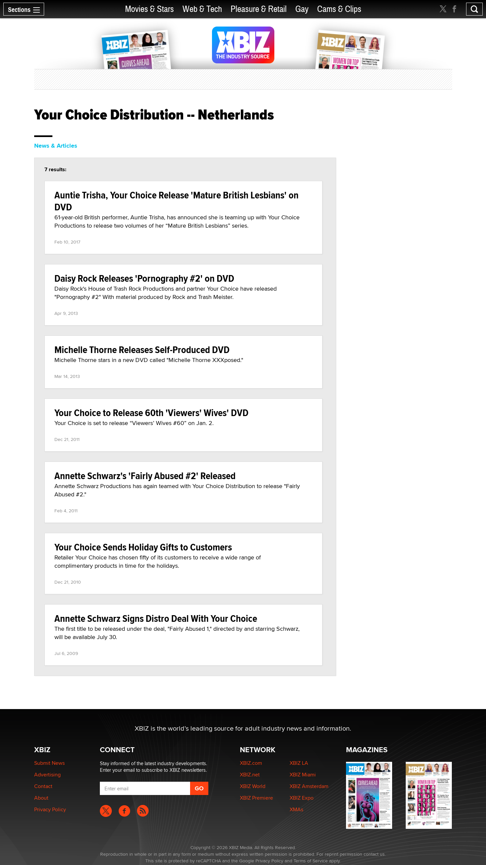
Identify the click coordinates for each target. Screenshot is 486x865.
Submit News (49, 763)
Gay (302, 9)
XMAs (296, 809)
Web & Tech (202, 9)
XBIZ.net (250, 774)
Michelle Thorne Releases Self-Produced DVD (142, 349)
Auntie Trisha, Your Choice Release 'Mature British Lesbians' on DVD (176, 201)
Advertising (47, 774)
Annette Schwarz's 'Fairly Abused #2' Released (145, 476)
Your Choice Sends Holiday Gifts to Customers (143, 547)
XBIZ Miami (303, 774)
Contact (43, 786)
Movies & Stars (149, 9)
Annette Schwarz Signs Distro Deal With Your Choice (155, 618)
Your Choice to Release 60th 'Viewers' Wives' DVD (151, 412)
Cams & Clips (339, 9)
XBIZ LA (299, 763)
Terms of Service (311, 860)
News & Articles (55, 145)
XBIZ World (252, 786)
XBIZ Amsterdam (309, 786)
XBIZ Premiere (256, 798)
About (41, 798)
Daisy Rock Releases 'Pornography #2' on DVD (144, 278)
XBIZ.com (251, 763)
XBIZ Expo (301, 798)
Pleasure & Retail (259, 9)
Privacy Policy (50, 809)
